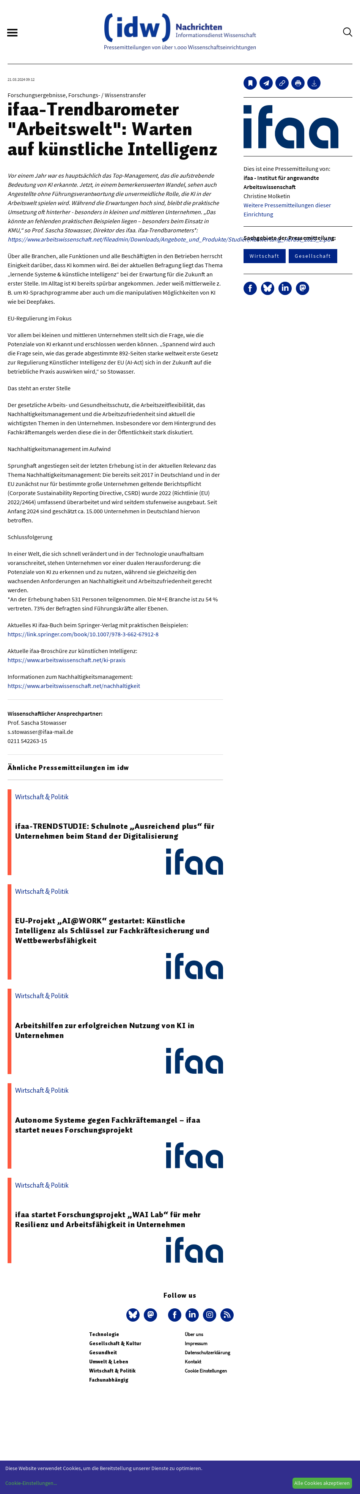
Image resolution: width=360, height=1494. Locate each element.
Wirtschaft (265, 255)
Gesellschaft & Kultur (115, 1343)
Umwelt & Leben (108, 1361)
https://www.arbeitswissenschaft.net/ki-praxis (67, 660)
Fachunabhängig (108, 1380)
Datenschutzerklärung (207, 1352)
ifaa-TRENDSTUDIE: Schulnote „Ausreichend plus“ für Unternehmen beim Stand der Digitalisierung (114, 831)
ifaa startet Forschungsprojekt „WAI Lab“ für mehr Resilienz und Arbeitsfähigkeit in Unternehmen (108, 1219)
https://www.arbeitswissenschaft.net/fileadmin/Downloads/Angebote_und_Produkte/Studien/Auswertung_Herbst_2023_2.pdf (170, 239)
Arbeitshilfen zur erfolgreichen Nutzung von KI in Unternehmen (105, 1030)
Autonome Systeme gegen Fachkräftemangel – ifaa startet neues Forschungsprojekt (108, 1125)
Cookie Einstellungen (206, 1371)
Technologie (104, 1334)
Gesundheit (103, 1352)
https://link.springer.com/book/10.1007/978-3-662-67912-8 (83, 634)
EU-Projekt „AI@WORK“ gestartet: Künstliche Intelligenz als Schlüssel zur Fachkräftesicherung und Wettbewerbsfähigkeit (112, 930)
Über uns (194, 1334)
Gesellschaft (313, 255)
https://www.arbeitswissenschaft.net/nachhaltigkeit (74, 685)
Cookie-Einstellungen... (31, 1483)
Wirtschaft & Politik (112, 1370)
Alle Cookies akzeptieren (322, 1483)
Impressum (196, 1343)
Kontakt (193, 1361)
